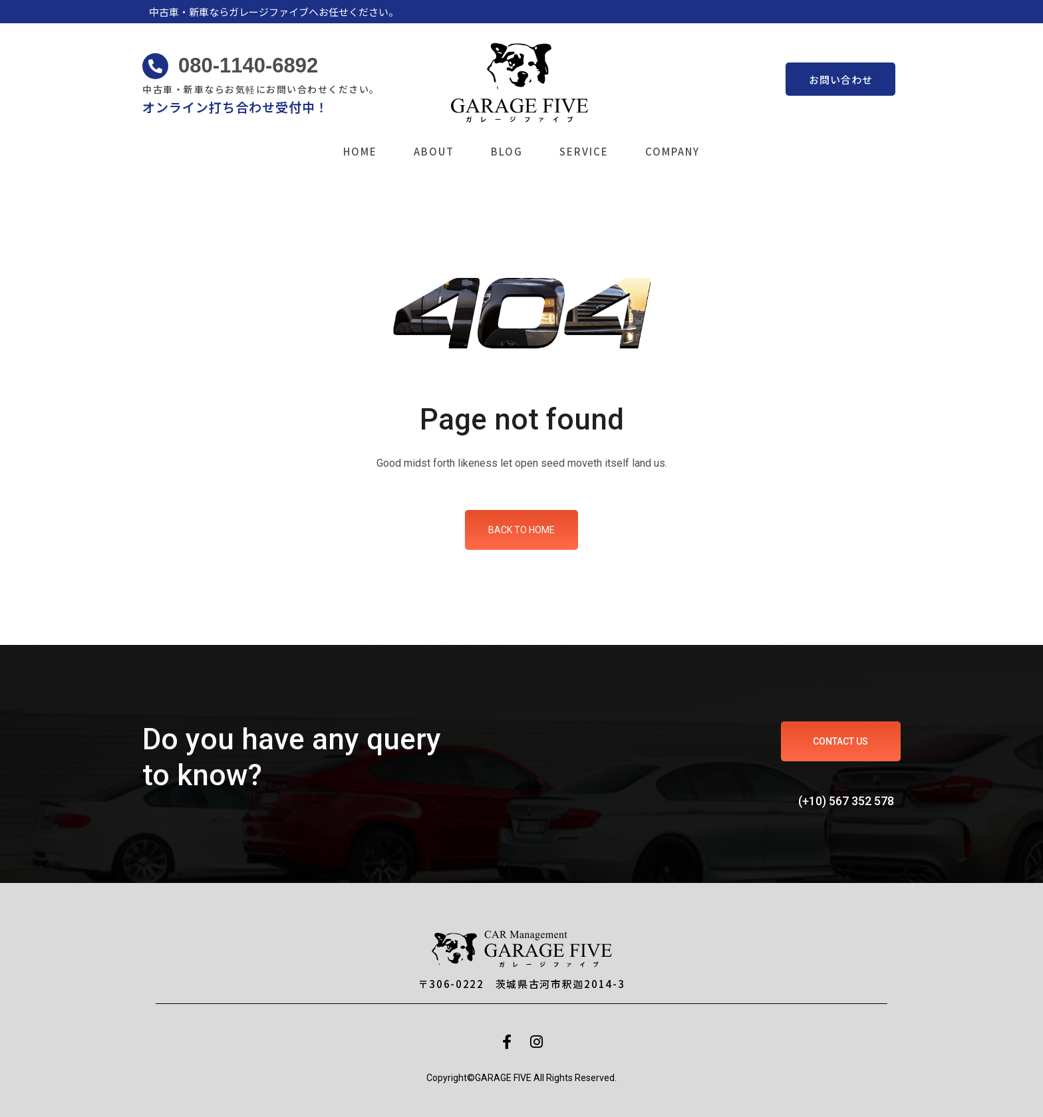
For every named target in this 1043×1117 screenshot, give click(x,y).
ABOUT (434, 151)
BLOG (507, 151)
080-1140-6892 (248, 65)
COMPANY (672, 151)
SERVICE (584, 151)
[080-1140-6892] (155, 66)
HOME (360, 151)
